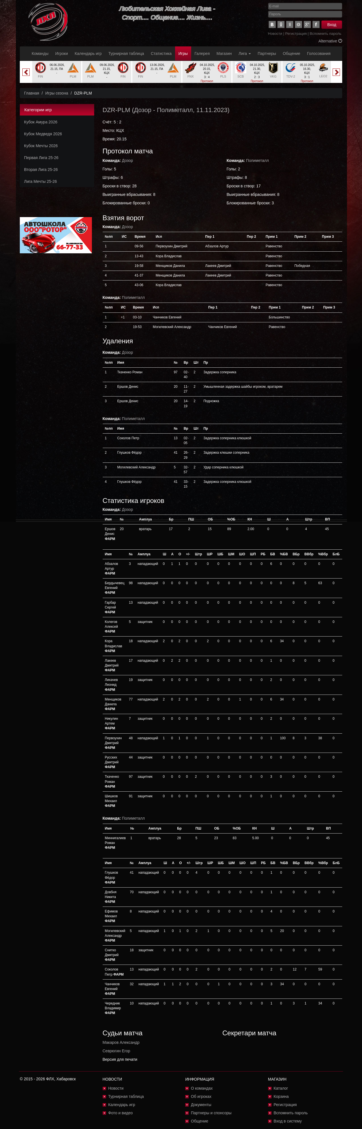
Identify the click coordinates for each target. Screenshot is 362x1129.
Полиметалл (175, 109)
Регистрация (296, 33)
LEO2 (323, 76)
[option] (56, 72)
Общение (291, 53)
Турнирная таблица (126, 53)
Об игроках (201, 1096)
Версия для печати (120, 1059)
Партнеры (267, 53)
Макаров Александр (121, 1042)
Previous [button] (26, 72)
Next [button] (336, 72)
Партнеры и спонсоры (211, 1113)
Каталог (281, 1088)
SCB (241, 76)
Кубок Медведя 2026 (43, 134)
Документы (201, 1104)
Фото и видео (120, 1113)
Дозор (142, 109)
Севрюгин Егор (116, 1051)
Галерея (202, 53)
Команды (40, 53)
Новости (275, 33)
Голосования (319, 53)
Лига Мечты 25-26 (40, 181)
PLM (73, 76)
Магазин (224, 53)
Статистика (161, 53)
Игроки (61, 53)
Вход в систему (288, 1121)
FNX (191, 76)
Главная (31, 93)
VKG (273, 76)
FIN (40, 76)
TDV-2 (290, 76)
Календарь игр (88, 53)
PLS (223, 76)
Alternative (330, 41)
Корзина (281, 1096)
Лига (245, 53)
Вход (331, 24)
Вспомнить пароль (325, 33)
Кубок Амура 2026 (40, 122)
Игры (183, 53)
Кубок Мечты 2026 (41, 145)
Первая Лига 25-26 (41, 157)
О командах (202, 1088)
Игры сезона (56, 93)
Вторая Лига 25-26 (41, 169)
